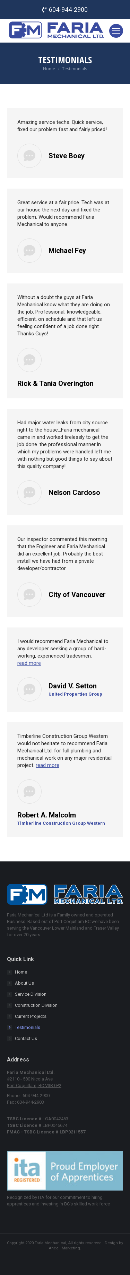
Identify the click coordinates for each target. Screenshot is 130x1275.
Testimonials (27, 1027)
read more (29, 663)
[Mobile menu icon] (116, 31)
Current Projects (30, 1016)
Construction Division (36, 1005)
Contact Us (26, 1038)
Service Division (30, 994)
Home (21, 972)
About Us (24, 983)
